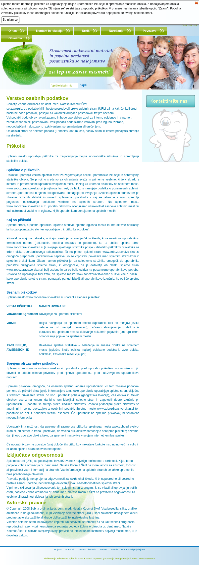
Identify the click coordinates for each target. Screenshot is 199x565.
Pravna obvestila (87, 549)
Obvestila (15, 38)
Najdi (83, 85)
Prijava (57, 549)
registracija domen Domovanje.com (136, 558)
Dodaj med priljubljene (133, 549)
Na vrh (114, 549)
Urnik (86, 31)
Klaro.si (88, 558)
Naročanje (116, 31)
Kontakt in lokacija (49, 31)
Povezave (149, 31)
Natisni (103, 549)
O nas (12, 31)
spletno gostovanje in (105, 558)
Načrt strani (189, 25)
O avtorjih (70, 549)
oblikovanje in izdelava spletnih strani (64, 558)
